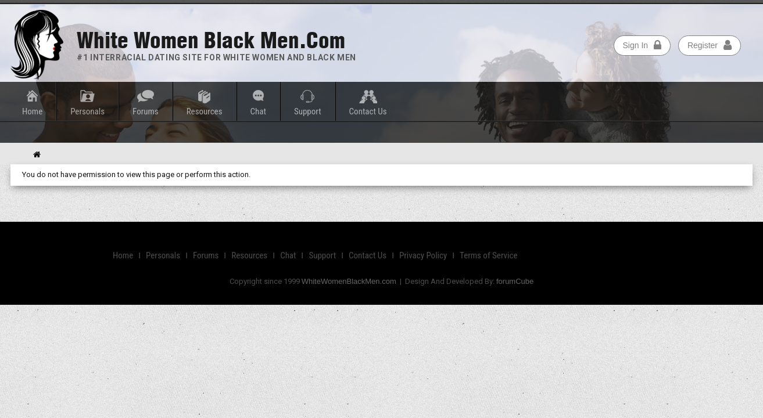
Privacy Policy (423, 255)
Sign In (641, 44)
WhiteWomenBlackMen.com (349, 281)
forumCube (514, 281)
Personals (87, 111)
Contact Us (368, 111)
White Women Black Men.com (211, 40)
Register (709, 44)
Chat (258, 111)
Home (32, 111)
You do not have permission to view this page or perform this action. (136, 174)
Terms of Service (489, 255)
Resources (205, 111)
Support (307, 111)
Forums (145, 111)
